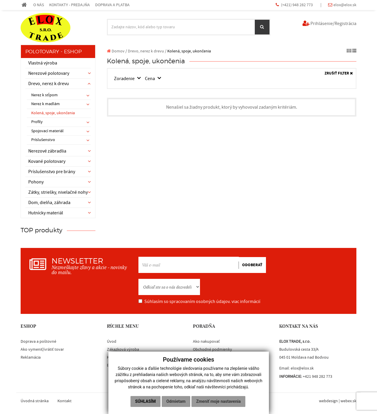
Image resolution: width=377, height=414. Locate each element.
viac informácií (246, 301)
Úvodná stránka (35, 401)
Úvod (111, 341)
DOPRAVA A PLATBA (112, 5)
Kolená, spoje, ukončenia (53, 113)
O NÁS (38, 5)
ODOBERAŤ (252, 265)
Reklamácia (31, 357)
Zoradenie (125, 79)
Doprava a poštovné (38, 341)
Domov (116, 51)
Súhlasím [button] (145, 401)
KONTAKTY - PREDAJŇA (69, 5)
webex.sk (348, 401)
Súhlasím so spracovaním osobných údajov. (199, 301)
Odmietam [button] (176, 401)
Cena (150, 79)
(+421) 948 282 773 (297, 5)
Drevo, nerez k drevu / (147, 51)
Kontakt (64, 401)
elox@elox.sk (344, 5)
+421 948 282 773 (317, 376)
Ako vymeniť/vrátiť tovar (42, 349)
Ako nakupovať (206, 341)
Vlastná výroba (42, 63)
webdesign (328, 401)
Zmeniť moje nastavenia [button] (218, 401)
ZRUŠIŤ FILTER (339, 73)
